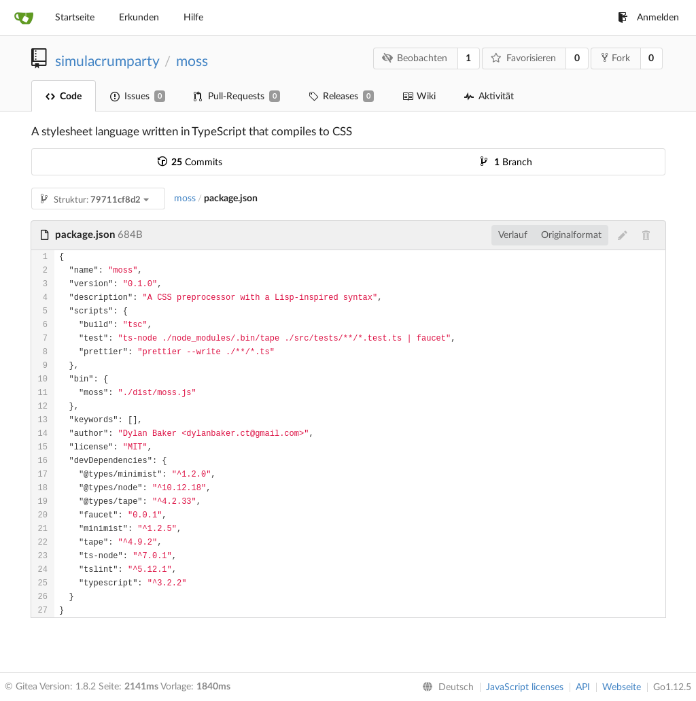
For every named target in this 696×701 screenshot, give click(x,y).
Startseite (74, 17)
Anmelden (648, 17)
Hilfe (193, 17)
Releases (341, 96)
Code (64, 96)
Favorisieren (523, 58)
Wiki (419, 96)
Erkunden (139, 17)
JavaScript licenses (524, 687)
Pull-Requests (237, 96)
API (583, 687)
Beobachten (414, 58)
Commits (190, 162)
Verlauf (512, 235)
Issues (137, 96)
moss (192, 61)
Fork (616, 57)
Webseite (621, 687)
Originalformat (571, 235)
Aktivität (489, 96)
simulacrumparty (107, 61)
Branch (506, 162)
